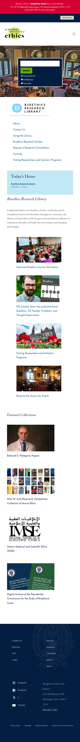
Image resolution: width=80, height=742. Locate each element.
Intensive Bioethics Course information (37, 267)
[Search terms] (40, 63)
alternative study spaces (29, 6)
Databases (28, 79)
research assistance (51, 6)
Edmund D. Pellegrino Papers (23, 455)
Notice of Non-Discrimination (62, 725)
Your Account (67, 17)
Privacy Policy (15, 725)
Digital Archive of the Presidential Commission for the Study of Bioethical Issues (28, 598)
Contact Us (17, 640)
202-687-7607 (50, 710)
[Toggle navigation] (74, 34)
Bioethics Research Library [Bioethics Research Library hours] (23, 183)
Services (50, 640)
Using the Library (22, 135)
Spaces (49, 659)
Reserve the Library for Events (32, 396)
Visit (14, 653)
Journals (27, 83)
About (16, 123)
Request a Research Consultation (31, 147)
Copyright (27, 725)
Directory (16, 647)
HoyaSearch (29, 75)
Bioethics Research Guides (27, 141)
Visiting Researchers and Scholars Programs (37, 160)
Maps (14, 659)
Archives (17, 154)
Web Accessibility (41, 725)
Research (50, 647)
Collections (51, 653)
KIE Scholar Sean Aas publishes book (37, 311)
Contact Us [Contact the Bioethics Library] (19, 129)
